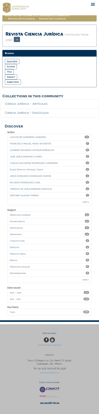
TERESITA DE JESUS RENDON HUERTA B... (31, 189)
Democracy (16, 234)
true (12, 312)
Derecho (14, 247)
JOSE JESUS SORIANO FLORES (26, 156)
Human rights (17, 221)
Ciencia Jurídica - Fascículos (27, 112)
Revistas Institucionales (21, 18)
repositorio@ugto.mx (49, 372)
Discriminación (18, 273)
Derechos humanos (20, 214)
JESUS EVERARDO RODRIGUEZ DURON (30, 176)
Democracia (16, 227)
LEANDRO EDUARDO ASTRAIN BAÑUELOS (32, 150)
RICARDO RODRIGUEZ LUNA (25, 182)
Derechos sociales (20, 266)
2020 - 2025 (15, 292)
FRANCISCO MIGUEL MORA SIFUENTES (30, 143)
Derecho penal (18, 253)
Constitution (17, 240)
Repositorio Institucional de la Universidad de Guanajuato (37, 15)
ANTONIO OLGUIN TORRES (24, 195)
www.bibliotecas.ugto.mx (49, 345)
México (13, 260)
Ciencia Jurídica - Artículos (26, 103)
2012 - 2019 (15, 299)
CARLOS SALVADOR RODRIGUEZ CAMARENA (34, 163)
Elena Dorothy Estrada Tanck (26, 169)
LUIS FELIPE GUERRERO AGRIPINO (28, 137)
